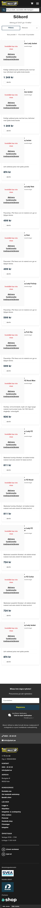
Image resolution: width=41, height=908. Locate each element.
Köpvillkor (5, 809)
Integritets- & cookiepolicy (11, 812)
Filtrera (11, 28)
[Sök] (20, 10)
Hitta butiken (6, 815)
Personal (5, 818)
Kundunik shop (7, 821)
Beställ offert (6, 797)
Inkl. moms (6, 906)
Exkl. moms (15, 906)
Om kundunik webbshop (10, 794)
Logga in (5, 805)
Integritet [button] (5, 827)
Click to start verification (23, 715)
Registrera (20, 707)
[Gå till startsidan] (10, 3)
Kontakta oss (6, 791)
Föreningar (6, 824)
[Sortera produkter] (30, 28)
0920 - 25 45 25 (10, 736)
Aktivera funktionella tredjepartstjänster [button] (11, 57)
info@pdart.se (10, 740)
